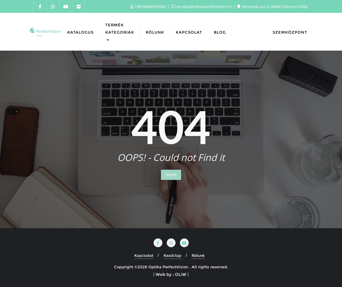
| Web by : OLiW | (171, 274)
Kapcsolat (143, 255)
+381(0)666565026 (148, 6)
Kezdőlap (172, 255)
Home (171, 174)
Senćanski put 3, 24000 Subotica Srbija (272, 6)
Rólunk (198, 255)
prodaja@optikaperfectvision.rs (201, 6)
